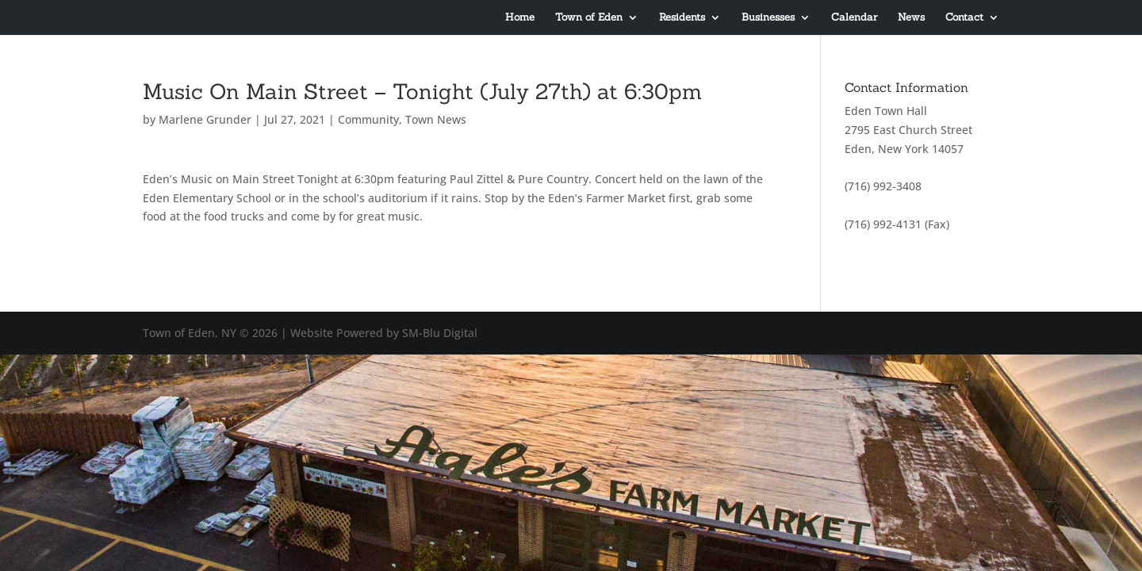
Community (368, 119)
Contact (964, 18)
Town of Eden (589, 18)
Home (520, 18)
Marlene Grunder (205, 119)
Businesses (768, 18)
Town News (435, 119)
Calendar (854, 18)
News (911, 18)
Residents (682, 18)
